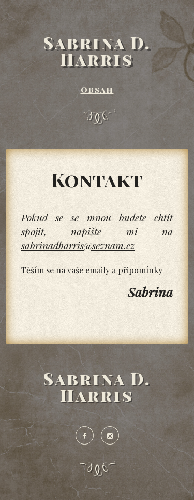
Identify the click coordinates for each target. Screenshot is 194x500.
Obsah (97, 89)
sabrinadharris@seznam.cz (78, 245)
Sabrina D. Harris (97, 50)
